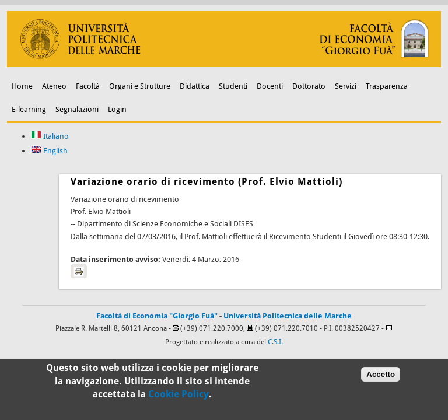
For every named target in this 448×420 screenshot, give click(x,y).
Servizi (345, 86)
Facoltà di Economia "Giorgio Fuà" (157, 316)
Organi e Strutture (139, 86)
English (49, 150)
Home (22, 86)
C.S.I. (275, 342)
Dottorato (309, 86)
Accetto (380, 376)
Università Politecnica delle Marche (287, 316)
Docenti (270, 86)
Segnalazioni (77, 109)
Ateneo (54, 86)
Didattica (194, 86)
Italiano (50, 136)
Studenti (233, 86)
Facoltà (88, 86)
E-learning (29, 109)
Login (117, 109)
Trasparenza (387, 86)
